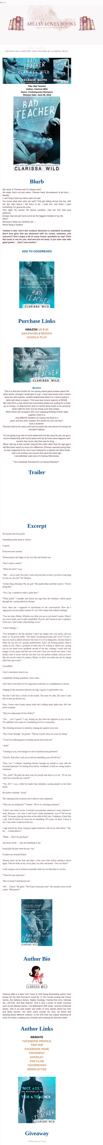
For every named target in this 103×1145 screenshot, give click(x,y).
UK (46, 329)
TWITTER (37, 1045)
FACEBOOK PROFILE (36, 1041)
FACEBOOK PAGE (37, 1049)
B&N (25, 333)
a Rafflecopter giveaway (37, 1141)
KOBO (34, 333)
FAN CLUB (37, 1061)
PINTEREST (37, 1053)
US (40, 329)
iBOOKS (46, 333)
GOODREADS (37, 1065)
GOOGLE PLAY (37, 337)
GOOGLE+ (37, 1057)
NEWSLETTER (36, 1069)
